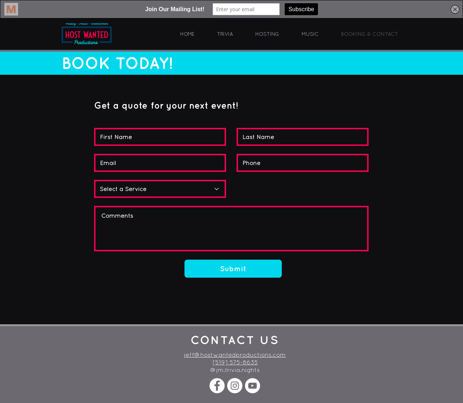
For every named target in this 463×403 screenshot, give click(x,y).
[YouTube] (252, 385)
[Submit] (233, 269)
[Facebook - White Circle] (217, 385)
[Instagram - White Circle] (234, 385)
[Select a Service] (160, 189)
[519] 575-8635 (235, 362)
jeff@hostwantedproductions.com (235, 354)
